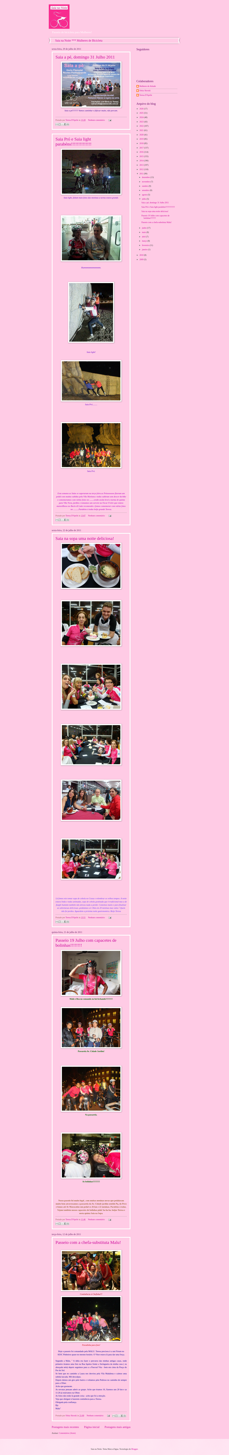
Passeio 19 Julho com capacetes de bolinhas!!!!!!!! (155, 217)
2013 (141, 165)
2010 (141, 255)
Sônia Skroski (145, 90)
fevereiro (146, 245)
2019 (141, 139)
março (145, 241)
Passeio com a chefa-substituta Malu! (88, 1242)
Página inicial (91, 1427)
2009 (141, 259)
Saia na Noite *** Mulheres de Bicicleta (78, 40)
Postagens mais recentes (65, 1427)
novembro (146, 182)
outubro (145, 186)
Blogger (134, 1449)
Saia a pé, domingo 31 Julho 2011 (85, 57)
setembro (146, 190)
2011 (141, 174)
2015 (141, 156)
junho (144, 228)
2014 (141, 161)
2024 (141, 117)
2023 (141, 122)
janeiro (145, 249)
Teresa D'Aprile (145, 95)
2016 (141, 152)
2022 (141, 126)
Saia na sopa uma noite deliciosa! (84, 538)
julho (144, 199)
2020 (141, 135)
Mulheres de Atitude (147, 86)
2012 (141, 169)
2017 (141, 148)
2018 (141, 143)
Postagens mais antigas (118, 1427)
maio (144, 232)
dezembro (146, 177)
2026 (141, 109)
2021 (141, 130)
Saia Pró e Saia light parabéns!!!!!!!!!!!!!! (73, 141)
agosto (145, 195)
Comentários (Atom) (67, 1433)
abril (144, 237)
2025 (141, 113)
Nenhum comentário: (97, 120)
